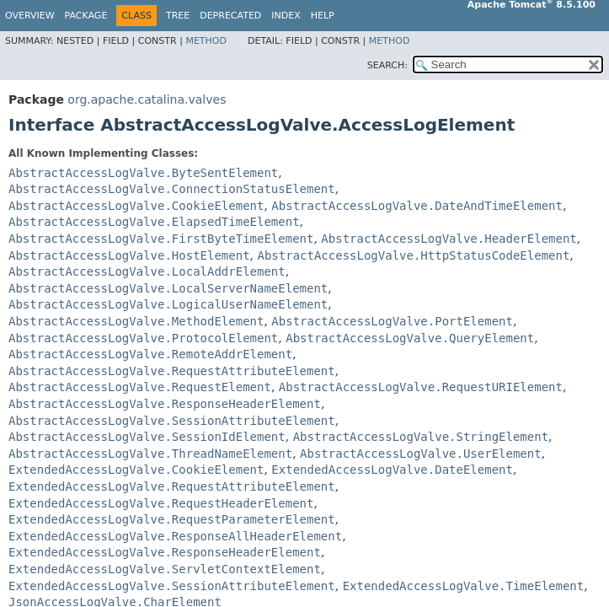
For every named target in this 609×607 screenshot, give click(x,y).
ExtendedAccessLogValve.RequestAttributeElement (171, 486)
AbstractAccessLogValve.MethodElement (136, 321)
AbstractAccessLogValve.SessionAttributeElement (171, 420)
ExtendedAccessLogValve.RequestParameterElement (171, 519)
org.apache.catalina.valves (146, 99)
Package (86, 15)
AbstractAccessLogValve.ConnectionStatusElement (171, 189)
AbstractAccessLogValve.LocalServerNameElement (168, 288)
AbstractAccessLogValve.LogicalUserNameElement (168, 304)
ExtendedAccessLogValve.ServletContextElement (164, 569)
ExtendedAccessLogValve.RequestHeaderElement (160, 503)
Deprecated (230, 15)
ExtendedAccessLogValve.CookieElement (136, 469)
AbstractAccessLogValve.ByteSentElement (143, 173)
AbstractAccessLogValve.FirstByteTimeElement (160, 238)
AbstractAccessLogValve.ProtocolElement (143, 338)
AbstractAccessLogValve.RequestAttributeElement (171, 371)
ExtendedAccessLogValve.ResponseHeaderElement (164, 552)
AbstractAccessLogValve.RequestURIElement (421, 387)
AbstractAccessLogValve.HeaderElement (448, 238)
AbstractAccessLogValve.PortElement (392, 321)
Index (285, 15)
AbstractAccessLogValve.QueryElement (410, 338)
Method (206, 40)
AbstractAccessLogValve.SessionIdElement (147, 436)
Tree (178, 15)
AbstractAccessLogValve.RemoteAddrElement (150, 354)
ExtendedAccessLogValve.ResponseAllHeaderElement (175, 536)
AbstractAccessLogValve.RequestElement (139, 387)
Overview (30, 15)
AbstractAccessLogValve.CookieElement (136, 205)
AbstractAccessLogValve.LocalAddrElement (147, 271)
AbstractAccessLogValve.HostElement (129, 255)
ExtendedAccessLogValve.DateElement (392, 469)
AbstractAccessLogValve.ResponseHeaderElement (164, 404)
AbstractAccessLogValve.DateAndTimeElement (417, 205)
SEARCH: (387, 65)
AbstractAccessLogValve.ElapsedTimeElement (154, 221)
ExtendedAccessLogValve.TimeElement (464, 586)
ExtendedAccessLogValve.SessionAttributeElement (171, 586)
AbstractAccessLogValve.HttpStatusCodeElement (413, 255)
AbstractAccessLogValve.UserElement (421, 453)
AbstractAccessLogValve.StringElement (420, 436)
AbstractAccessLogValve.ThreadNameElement (150, 453)
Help (322, 15)
